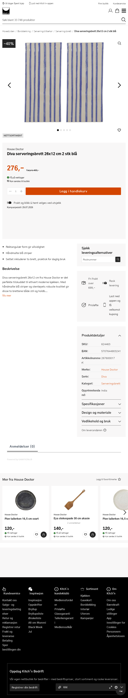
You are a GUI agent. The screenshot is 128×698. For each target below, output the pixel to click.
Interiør (85, 609)
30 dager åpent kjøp (13, 3)
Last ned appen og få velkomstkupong (114, 305)
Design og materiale (96, 412)
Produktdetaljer (93, 335)
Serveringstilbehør (43, 31)
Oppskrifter (35, 604)
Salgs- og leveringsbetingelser (11, 609)
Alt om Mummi (37, 622)
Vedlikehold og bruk (96, 421)
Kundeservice (119, 3)
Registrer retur (11, 627)
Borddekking (24, 31)
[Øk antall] (21, 191)
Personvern (113, 631)
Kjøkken (85, 596)
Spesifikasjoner (93, 403)
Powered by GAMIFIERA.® (19, 459)
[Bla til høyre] (118, 85)
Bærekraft (113, 604)
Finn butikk (103, 3)
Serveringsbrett (63, 31)
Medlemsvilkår (63, 627)
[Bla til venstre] (9, 85)
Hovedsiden (8, 31)
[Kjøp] (44, 535)
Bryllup (32, 609)
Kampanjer (87, 618)
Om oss (111, 600)
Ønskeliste (34, 618)
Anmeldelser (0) (22, 446)
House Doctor (15, 149)
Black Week (35, 627)
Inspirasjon (35, 600)
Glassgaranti (62, 613)
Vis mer (6, 295)
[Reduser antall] (10, 191)
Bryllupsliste (35, 613)
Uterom (85, 613)
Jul (30, 631)
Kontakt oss (9, 600)
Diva (104, 376)
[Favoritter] (37, 535)
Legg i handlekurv (73, 191)
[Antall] (15, 191)
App (109, 618)
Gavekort (86, 600)
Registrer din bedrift (25, 687)
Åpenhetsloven (116, 636)
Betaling (7, 640)
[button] (119, 130)
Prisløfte (93, 305)
